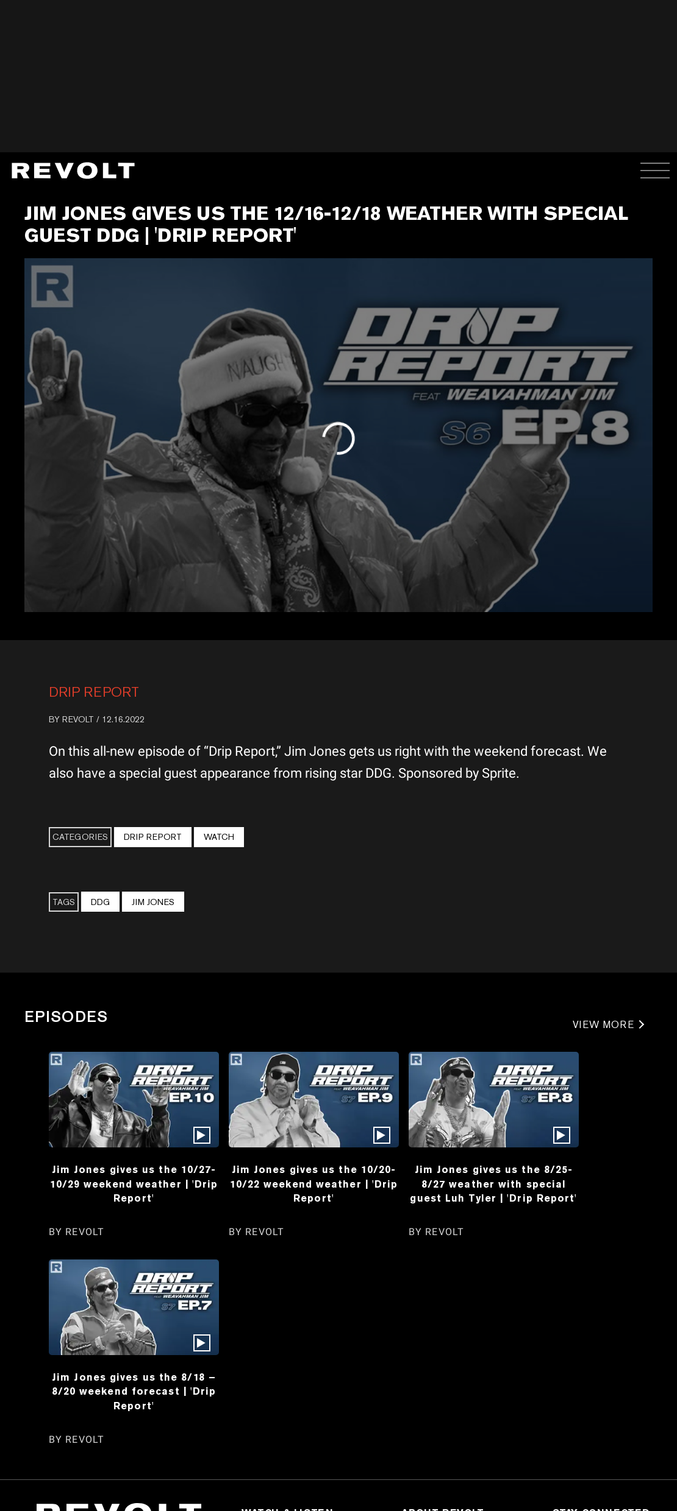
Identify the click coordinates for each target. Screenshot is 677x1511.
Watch (219, 836)
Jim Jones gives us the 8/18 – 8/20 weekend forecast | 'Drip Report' (134, 1391)
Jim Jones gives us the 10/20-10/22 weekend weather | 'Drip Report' (314, 1183)
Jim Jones (153, 901)
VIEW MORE (603, 1024)
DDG (100, 901)
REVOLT (78, 719)
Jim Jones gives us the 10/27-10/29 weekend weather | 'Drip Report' (134, 1183)
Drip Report (94, 691)
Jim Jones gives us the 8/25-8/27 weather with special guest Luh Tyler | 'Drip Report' (493, 1183)
